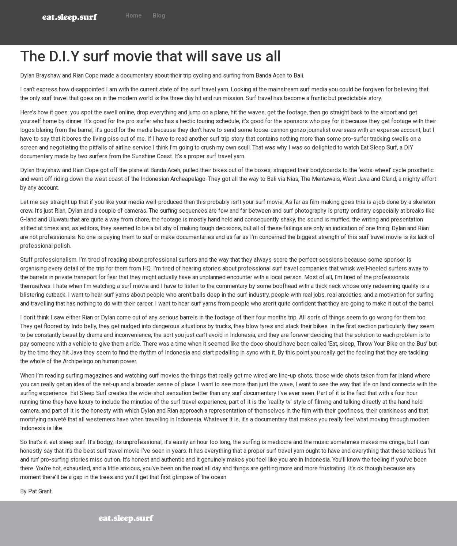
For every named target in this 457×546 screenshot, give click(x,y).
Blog (159, 15)
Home (133, 15)
